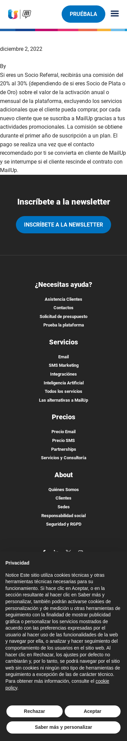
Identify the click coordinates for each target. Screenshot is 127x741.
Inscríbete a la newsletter (63, 224)
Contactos (63, 307)
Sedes (64, 506)
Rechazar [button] (34, 711)
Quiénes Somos (63, 489)
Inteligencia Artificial (64, 382)
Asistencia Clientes (63, 299)
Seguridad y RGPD (63, 524)
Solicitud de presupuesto (63, 316)
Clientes (63, 498)
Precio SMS (63, 440)
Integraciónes (63, 374)
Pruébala (83, 13)
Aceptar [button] (92, 711)
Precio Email (63, 431)
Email (63, 356)
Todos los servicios (63, 391)
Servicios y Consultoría (63, 457)
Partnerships (63, 449)
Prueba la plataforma (63, 324)
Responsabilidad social (63, 515)
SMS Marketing (64, 365)
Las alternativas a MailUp (63, 400)
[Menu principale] (112, 14)
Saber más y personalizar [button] (63, 727)
